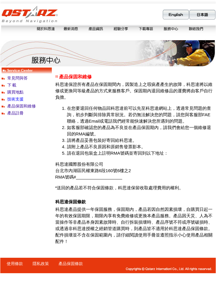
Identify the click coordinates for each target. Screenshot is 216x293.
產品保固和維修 (21, 106)
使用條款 (15, 264)
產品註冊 (15, 113)
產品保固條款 (71, 264)
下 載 (12, 85)
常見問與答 (17, 78)
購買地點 (15, 92)
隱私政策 (41, 264)
